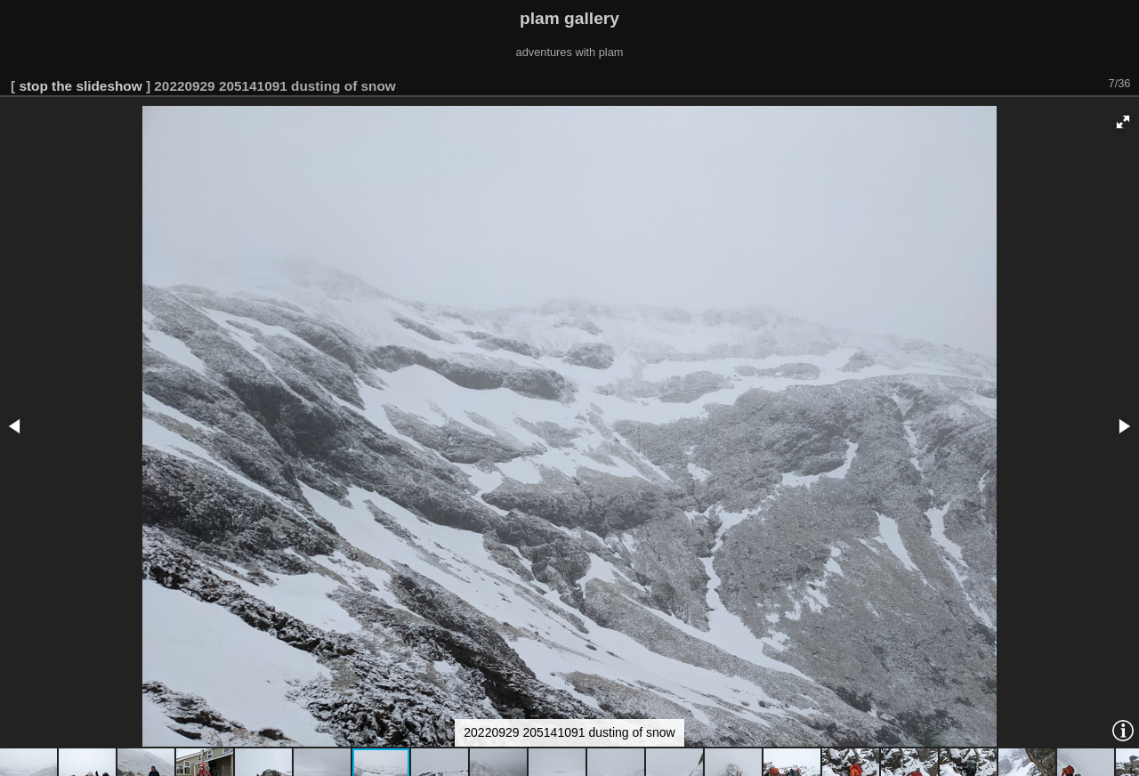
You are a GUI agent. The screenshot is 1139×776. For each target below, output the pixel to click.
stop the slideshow (80, 85)
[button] (1123, 122)
